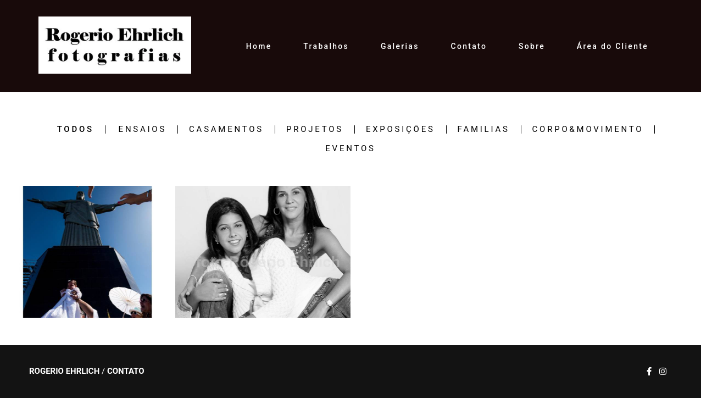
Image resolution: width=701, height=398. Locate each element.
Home (259, 46)
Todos (75, 129)
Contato (469, 46)
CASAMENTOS (226, 129)
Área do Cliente (612, 46)
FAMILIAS (484, 129)
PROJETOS (314, 129)
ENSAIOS (142, 129)
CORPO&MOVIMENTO (588, 129)
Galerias (400, 46)
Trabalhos (326, 46)
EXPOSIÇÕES (400, 129)
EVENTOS (350, 149)
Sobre (532, 46)
